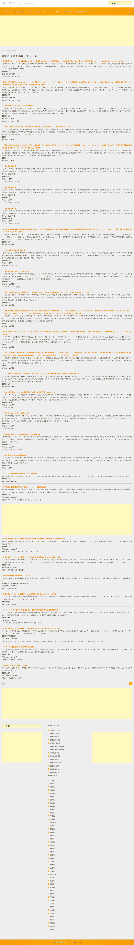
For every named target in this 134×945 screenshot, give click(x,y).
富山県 (52, 829)
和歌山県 (53, 874)
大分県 (52, 920)
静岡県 (52, 848)
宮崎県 (52, 923)
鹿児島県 (53, 926)
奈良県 (52, 871)
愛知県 (52, 852)
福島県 (52, 800)
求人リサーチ (9, 2)
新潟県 (52, 826)
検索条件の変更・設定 (83, 11)
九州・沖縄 (67, 11)
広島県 (52, 887)
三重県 (52, 855)
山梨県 (52, 839)
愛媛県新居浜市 (55, 756)
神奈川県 (53, 822)
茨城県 (52, 803)
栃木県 (52, 806)
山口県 (52, 890)
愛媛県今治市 (54, 733)
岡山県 (52, 884)
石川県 (52, 832)
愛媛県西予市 (54, 737)
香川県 (52, 897)
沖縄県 (52, 929)
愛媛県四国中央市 (56, 762)
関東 (29, 11)
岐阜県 (52, 845)
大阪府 (52, 865)
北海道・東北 (18, 11)
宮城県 (52, 790)
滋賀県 (52, 858)
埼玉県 (52, 813)
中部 (37, 11)
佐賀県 (52, 910)
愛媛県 (52, 900)
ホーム (6, 11)
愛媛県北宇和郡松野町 (57, 750)
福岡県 (52, 907)
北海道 (52, 780)
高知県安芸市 (54, 772)
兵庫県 (52, 868)
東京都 (52, 819)
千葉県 (52, 816)
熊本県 (52, 916)
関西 (45, 11)
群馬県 (52, 809)
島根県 (52, 881)
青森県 (52, 783)
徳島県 (52, 894)
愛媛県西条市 (54, 759)
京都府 (52, 861)
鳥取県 (52, 878)
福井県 (52, 835)
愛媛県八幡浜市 (55, 740)
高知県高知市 (54, 769)
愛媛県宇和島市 (55, 743)
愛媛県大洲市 (54, 766)
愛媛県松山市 (54, 730)
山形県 (52, 796)
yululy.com (78, 942)
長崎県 (52, 913)
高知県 (52, 903)
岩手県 (52, 787)
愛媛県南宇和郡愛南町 (57, 746)
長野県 (52, 842)
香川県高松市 (54, 753)
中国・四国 (55, 11)
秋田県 (52, 793)
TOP (3, 50)
